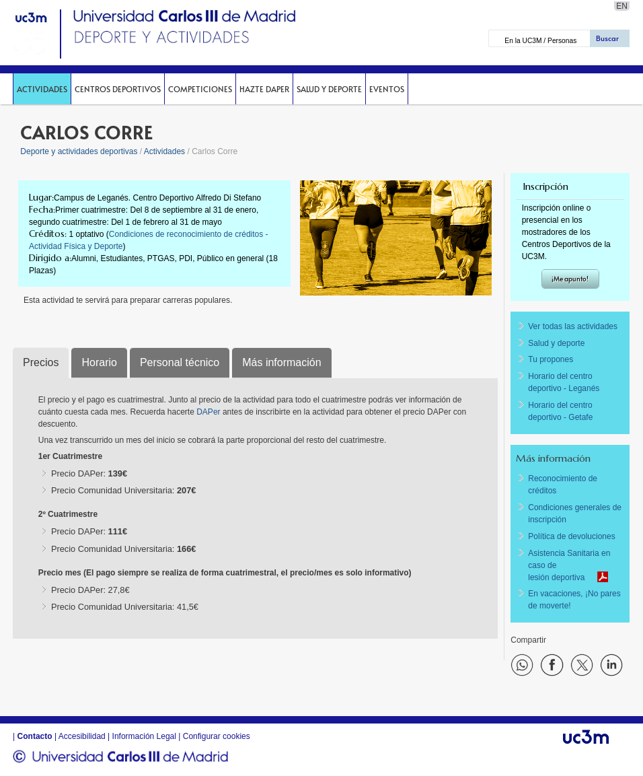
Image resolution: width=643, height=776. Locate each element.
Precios (41, 362)
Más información (281, 362)
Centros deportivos (118, 88)
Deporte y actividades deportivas (78, 151)
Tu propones (550, 359)
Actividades (42, 88)
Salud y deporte (329, 88)
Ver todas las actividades (572, 326)
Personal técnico (179, 362)
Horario (98, 362)
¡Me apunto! (570, 278)
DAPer (209, 412)
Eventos (386, 88)
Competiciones (200, 88)
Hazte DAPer (264, 88)
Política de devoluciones (571, 536)
